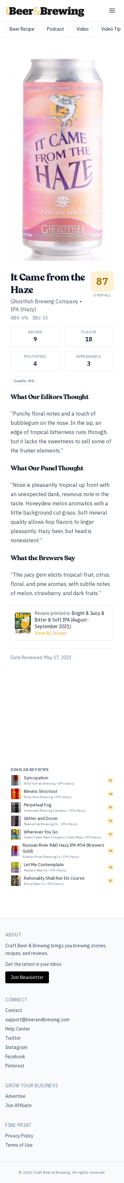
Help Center (17, 1029)
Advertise (15, 1096)
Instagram (16, 1047)
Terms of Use (19, 1145)
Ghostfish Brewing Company (44, 301)
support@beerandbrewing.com (37, 1020)
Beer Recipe (22, 29)
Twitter (13, 1038)
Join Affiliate (18, 1105)
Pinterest (14, 1066)
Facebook (15, 1057)
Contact (13, 1010)
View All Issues (50, 633)
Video (83, 29)
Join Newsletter (27, 977)
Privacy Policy (19, 1136)
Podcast (55, 29)
